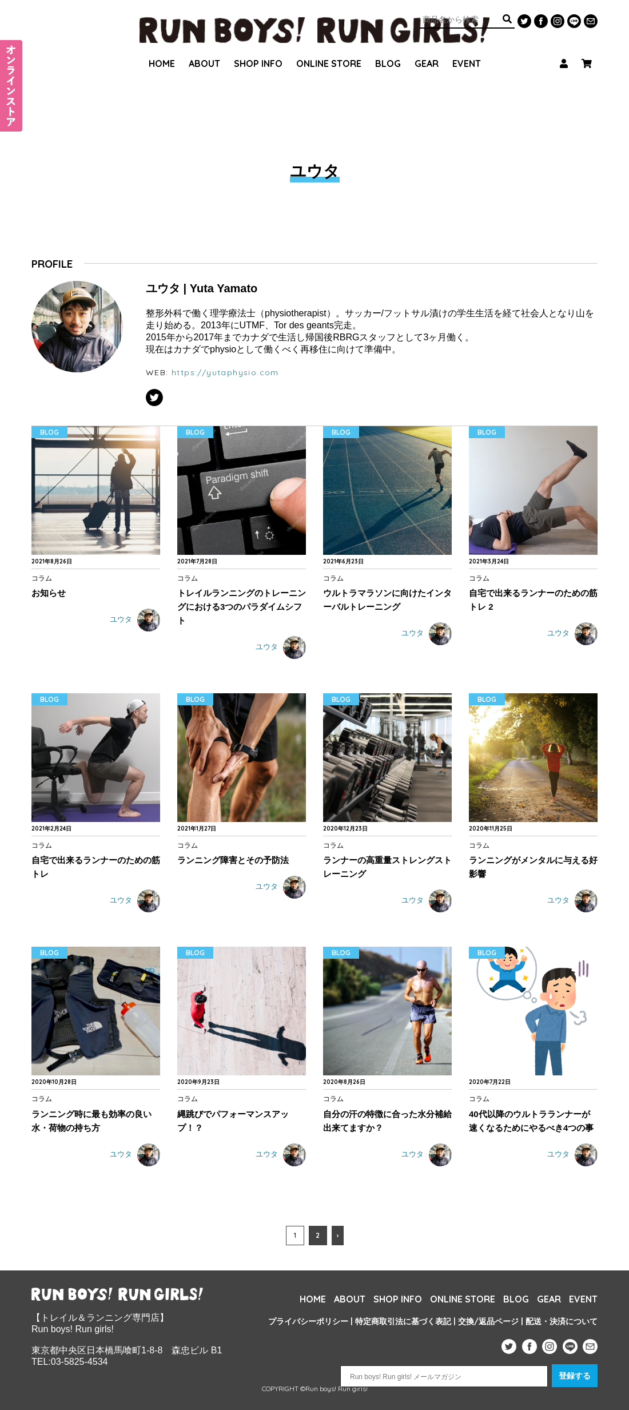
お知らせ (48, 593)
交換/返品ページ (488, 1321)
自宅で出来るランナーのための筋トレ (95, 867)
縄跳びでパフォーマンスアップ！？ (233, 1121)
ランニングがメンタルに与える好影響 (533, 867)
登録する (575, 1375)
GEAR (427, 48)
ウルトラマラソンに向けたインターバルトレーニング (387, 599)
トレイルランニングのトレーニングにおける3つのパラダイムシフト (241, 606)
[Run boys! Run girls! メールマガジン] (444, 1376)
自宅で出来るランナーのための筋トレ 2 (533, 599)
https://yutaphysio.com (225, 372)
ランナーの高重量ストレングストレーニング (387, 867)
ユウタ (135, 620)
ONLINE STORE (328, 48)
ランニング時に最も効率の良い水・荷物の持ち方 (91, 1121)
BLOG (388, 48)
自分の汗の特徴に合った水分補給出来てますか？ (387, 1121)
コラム (41, 578)
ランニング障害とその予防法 (233, 860)
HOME (162, 48)
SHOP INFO (258, 48)
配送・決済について (562, 1321)
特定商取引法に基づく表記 (403, 1321)
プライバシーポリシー (308, 1321)
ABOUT (204, 48)
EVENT (466, 48)
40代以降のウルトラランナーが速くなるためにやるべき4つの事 (531, 1121)
